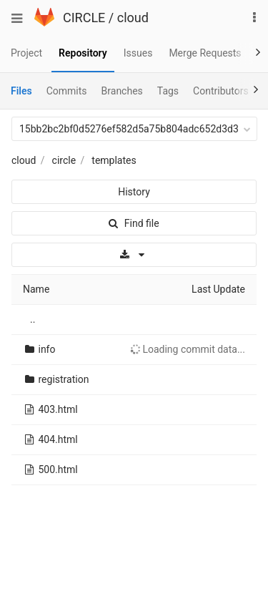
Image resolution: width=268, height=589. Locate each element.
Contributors (221, 91)
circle (64, 160)
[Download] (134, 255)
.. (32, 319)
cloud (133, 17)
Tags (168, 91)
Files (21, 91)
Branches (122, 91)
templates (113, 160)
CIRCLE (84, 17)
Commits (66, 91)
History (134, 192)
